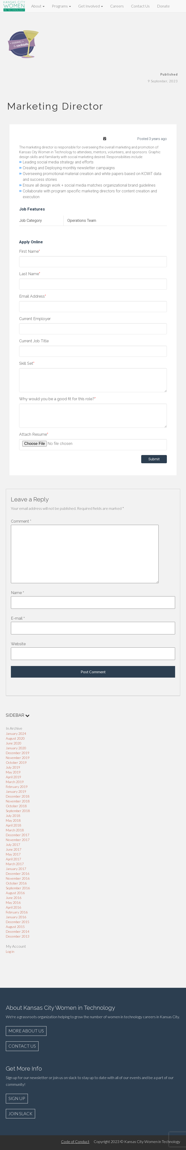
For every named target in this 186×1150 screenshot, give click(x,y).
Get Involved (90, 6)
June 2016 (13, 898)
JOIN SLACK (20, 1113)
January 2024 (16, 733)
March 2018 (15, 830)
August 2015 (15, 927)
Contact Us (140, 6)
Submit (154, 459)
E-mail (17, 618)
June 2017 (13, 849)
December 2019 (17, 753)
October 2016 (16, 883)
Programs (61, 6)
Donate (163, 6)
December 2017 (17, 835)
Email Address (32, 296)
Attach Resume (33, 434)
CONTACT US (22, 1046)
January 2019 (16, 791)
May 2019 (13, 772)
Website (18, 644)
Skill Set (26, 363)
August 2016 (15, 893)
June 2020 (13, 743)
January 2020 (16, 748)
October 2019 (16, 762)
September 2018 (18, 811)
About (38, 6)
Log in (10, 951)
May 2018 (13, 820)
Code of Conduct (75, 1141)
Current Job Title (34, 341)
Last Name (29, 274)
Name (16, 592)
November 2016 (18, 878)
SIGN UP (16, 1098)
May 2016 (13, 902)
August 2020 (15, 738)
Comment (21, 521)
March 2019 (15, 782)
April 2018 (13, 825)
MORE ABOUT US (26, 1030)
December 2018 (17, 796)
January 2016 (16, 917)
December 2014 (17, 931)
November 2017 (18, 840)
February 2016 (17, 912)
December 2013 (17, 936)
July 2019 (13, 767)
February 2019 (17, 787)
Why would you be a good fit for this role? (57, 399)
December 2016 (17, 873)
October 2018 (16, 806)
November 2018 (18, 801)
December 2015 (17, 922)
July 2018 (13, 815)
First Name (29, 251)
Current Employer (35, 318)
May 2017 (13, 854)
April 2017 (13, 859)
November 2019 (18, 758)
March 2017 (15, 864)
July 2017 (13, 844)
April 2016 (13, 907)
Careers (117, 6)
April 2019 (13, 777)
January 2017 (16, 869)
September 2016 (18, 888)
